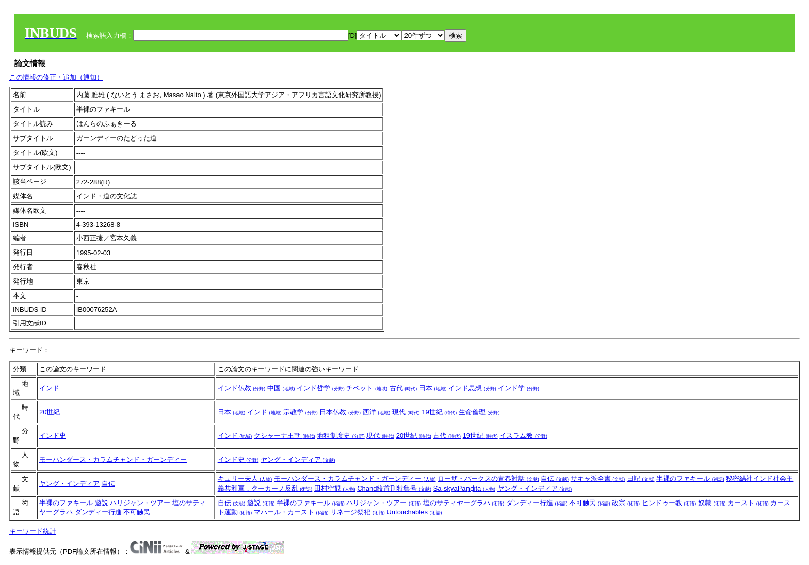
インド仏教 (242, 388)
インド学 (518, 388)
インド (49, 388)
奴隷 (712, 503)
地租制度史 (341, 436)
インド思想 (472, 388)
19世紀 (439, 412)
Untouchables (414, 512)
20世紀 (49, 412)
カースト (748, 503)
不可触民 (136, 512)
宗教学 (300, 412)
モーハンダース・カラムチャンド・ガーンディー (113, 459)
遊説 (101, 503)
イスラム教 (523, 436)
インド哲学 (321, 388)
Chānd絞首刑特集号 (394, 488)
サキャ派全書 (598, 478)
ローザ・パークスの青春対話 (488, 478)
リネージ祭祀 (357, 512)
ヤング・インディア (298, 459)
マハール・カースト (291, 512)
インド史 (52, 436)
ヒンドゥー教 (669, 503)
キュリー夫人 (245, 478)
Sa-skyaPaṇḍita (464, 488)
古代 (403, 388)
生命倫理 (479, 412)
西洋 (377, 412)
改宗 (626, 503)
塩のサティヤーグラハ (464, 503)
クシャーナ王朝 (284, 436)
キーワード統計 (32, 531)
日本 (433, 388)
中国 (281, 388)
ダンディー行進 (98, 512)
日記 (641, 478)
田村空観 (334, 488)
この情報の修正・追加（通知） (56, 77)
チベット (366, 388)
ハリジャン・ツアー (140, 503)
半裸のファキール (690, 478)
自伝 (108, 484)
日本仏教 (340, 412)
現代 (406, 412)
